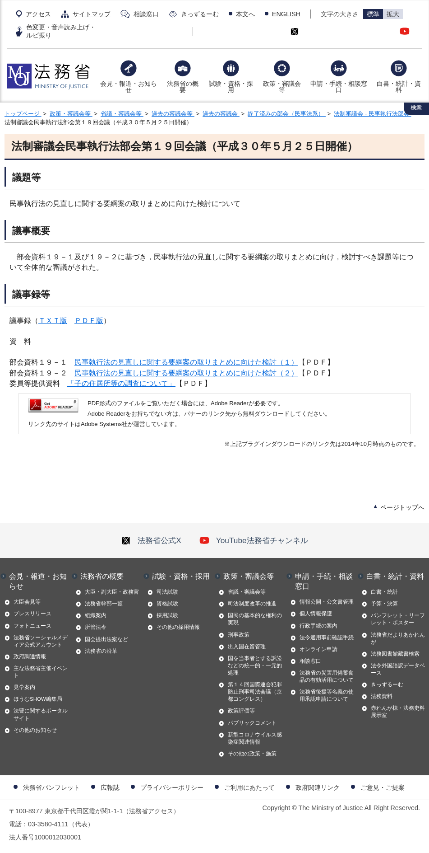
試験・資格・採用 (231, 87)
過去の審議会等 (173, 113)
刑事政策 (238, 634)
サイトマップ (92, 14)
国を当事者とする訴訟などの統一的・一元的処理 (255, 665)
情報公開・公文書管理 (327, 602)
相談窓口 (146, 14)
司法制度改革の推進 (252, 603)
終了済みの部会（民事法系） (287, 113)
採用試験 (167, 615)
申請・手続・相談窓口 (338, 87)
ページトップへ (402, 507)
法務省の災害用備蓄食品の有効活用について (327, 676)
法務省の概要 (182, 87)
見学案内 (24, 687)
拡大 (393, 14)
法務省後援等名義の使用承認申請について (327, 695)
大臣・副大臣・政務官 (112, 592)
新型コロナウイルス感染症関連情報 (255, 738)
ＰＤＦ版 (88, 320)
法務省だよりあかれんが (398, 638)
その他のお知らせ (35, 730)
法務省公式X (151, 540)
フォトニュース (32, 625)
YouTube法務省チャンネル (253, 540)
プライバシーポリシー (171, 787)
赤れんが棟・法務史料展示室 (398, 711)
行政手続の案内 (318, 625)
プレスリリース (32, 613)
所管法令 (95, 627)
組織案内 (95, 615)
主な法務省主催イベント (41, 672)
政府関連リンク (317, 787)
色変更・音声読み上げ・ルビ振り (61, 30)
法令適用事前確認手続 (327, 637)
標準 (373, 14)
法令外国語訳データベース (398, 669)
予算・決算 (384, 603)
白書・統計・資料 (399, 87)
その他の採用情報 (178, 627)
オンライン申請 (318, 649)
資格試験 (167, 603)
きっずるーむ (200, 14)
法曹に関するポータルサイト (41, 714)
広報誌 (110, 787)
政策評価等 (241, 710)
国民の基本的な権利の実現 (255, 619)
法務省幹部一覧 (104, 603)
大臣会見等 (27, 602)
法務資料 (381, 696)
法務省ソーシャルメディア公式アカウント (41, 641)
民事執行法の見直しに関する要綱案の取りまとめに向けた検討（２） (186, 373)
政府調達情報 (30, 656)
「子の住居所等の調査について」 (121, 383)
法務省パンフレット (51, 787)
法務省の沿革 (101, 651)
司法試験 (167, 592)
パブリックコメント (252, 723)
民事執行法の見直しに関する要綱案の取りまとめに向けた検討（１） (186, 362)
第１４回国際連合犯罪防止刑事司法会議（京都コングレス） (255, 692)
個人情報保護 (316, 613)
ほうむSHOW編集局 (38, 699)
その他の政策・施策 (252, 753)
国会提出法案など (106, 639)
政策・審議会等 (282, 87)
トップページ (23, 113)
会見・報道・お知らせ (128, 87)
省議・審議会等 (122, 113)
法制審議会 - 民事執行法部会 (372, 113)
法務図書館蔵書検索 (395, 653)
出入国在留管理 (247, 646)
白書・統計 (384, 592)
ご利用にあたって (249, 787)
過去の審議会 (221, 113)
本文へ (245, 14)
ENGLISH (286, 14)
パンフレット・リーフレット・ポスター (398, 619)
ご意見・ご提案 (382, 787)
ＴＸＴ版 (52, 320)
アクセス (38, 14)
